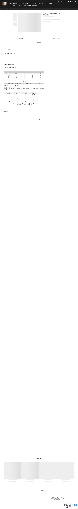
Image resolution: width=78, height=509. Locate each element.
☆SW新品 (22, 3)
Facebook (29, 5)
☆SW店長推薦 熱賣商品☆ (14, 3)
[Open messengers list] (75, 505)
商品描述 (21, 38)
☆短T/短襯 (41, 3)
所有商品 (21, 5)
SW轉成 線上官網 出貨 (36, 5)
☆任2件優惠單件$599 (9, 8)
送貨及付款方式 (56, 38)
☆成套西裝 (35, 3)
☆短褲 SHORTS (28, 3)
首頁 (25, 5)
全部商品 (3, 8)
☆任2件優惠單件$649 (49, 3)
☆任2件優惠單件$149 (13, 5)
